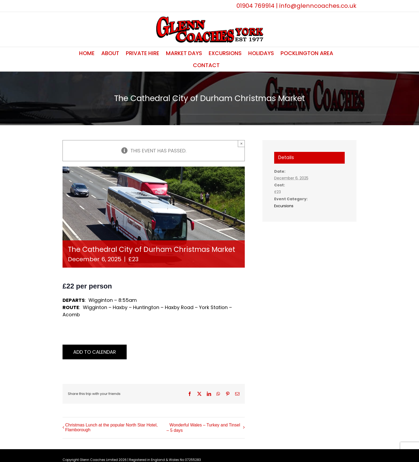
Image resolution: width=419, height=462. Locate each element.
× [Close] (241, 143)
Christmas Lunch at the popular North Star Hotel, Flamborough (111, 427)
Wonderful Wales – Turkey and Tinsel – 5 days (203, 428)
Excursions (283, 206)
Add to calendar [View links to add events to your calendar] (94, 352)
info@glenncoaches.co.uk (317, 6)
